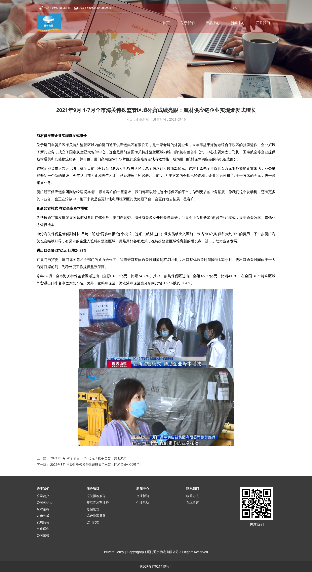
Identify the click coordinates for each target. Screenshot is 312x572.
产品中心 (213, 24)
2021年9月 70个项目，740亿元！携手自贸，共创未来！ (90, 458)
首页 (166, 24)
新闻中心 (238, 24)
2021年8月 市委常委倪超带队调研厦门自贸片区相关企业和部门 (95, 464)
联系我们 (263, 24)
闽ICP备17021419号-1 (156, 566)
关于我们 (187, 24)
